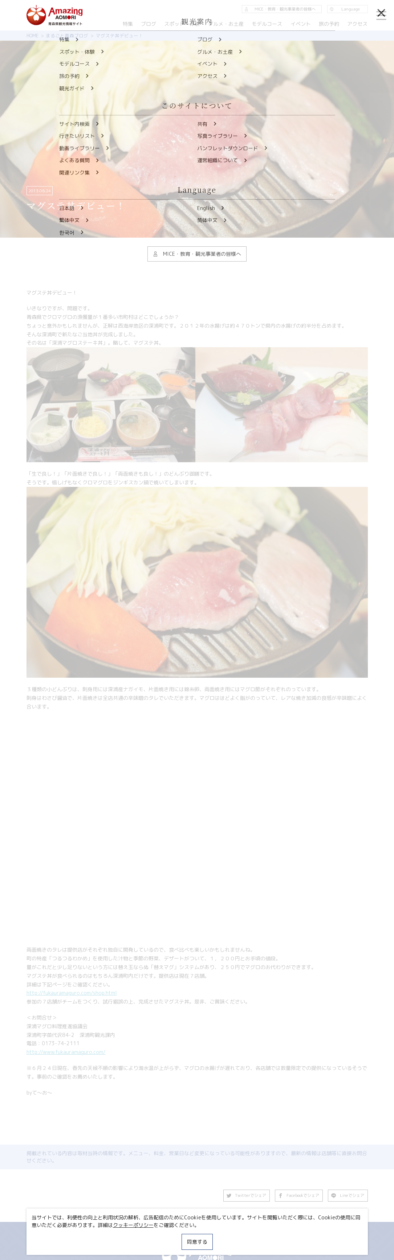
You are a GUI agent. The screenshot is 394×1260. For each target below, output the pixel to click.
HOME (32, 35)
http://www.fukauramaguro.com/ (66, 1051)
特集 (128, 23)
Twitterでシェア (246, 1195)
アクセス (357, 23)
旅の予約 (329, 23)
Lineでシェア (348, 1195)
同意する (197, 1241)
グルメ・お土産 (226, 23)
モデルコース (267, 23)
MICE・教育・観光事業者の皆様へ (280, 9)
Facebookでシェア (299, 1195)
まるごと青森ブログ (67, 35)
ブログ (148, 23)
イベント (301, 23)
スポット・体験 (182, 23)
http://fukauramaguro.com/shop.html (72, 992)
